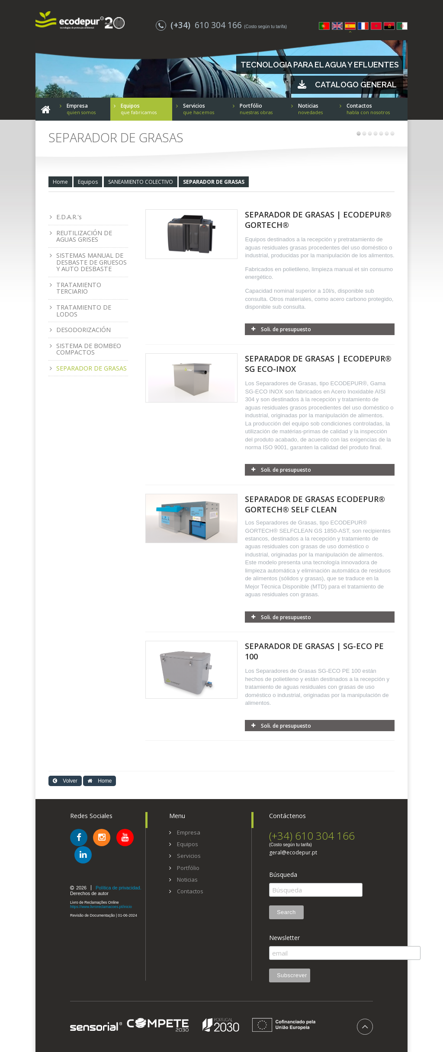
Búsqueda (283, 875)
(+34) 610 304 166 (312, 835)
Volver (65, 781)
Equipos (88, 181)
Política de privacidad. (118, 887)
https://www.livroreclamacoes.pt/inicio (101, 907)
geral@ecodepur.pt (293, 852)
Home (60, 181)
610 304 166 (200, 25)
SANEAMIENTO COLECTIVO (140, 181)
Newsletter (284, 938)
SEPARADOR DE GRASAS (213, 181)
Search (286, 912)
